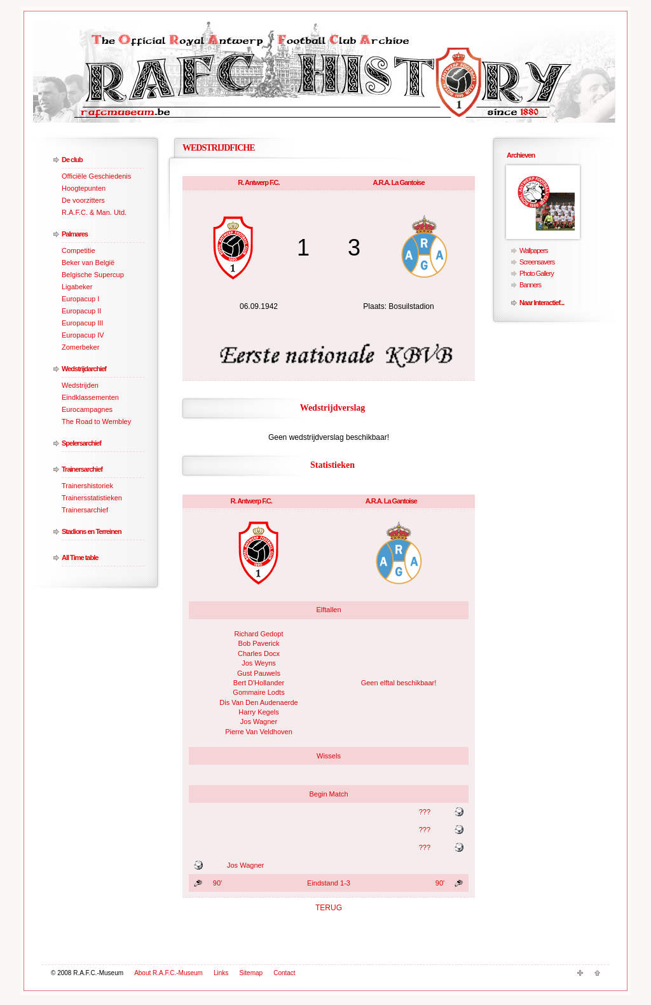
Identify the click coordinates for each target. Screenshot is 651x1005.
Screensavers (536, 262)
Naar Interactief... (541, 302)
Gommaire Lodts (258, 692)
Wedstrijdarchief (84, 369)
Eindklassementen (90, 397)
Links (221, 972)
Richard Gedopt (258, 634)
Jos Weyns (259, 663)
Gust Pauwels (258, 673)
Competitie (78, 250)
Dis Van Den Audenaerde (258, 702)
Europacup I (80, 299)
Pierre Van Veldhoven (258, 731)
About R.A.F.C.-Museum (168, 972)
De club (72, 159)
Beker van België (88, 262)
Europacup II (81, 311)
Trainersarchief (82, 469)
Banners (530, 285)
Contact (284, 972)
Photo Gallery (536, 273)
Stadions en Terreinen (91, 531)
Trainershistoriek (87, 485)
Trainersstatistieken (92, 498)
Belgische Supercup (93, 274)
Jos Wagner (258, 721)
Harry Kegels (258, 712)
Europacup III (82, 323)
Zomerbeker (80, 347)
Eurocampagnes (87, 409)
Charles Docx (259, 653)
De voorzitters (83, 200)
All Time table (80, 557)
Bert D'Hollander (258, 683)
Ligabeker (77, 287)
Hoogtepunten (84, 188)
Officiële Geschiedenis (96, 176)
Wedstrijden (80, 385)
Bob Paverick (259, 643)
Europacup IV (83, 335)
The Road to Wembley (96, 421)
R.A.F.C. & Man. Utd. (94, 212)
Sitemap (251, 972)
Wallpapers (533, 250)
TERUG (328, 907)
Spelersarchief (81, 443)
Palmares (75, 234)
